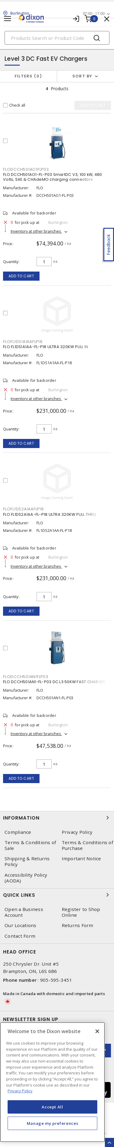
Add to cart (21, 276)
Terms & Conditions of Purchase (87, 845)
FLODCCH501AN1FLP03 (25, 676)
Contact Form (20, 936)
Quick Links (57, 895)
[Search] (57, 38)
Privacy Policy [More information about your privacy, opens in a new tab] (20, 1091)
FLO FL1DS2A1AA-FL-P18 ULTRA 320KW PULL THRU (49, 514)
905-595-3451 (56, 980)
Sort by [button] (82, 76)
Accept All (52, 1107)
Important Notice (81, 858)
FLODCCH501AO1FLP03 (26, 169)
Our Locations (20, 925)
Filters (28, 76)
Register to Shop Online (81, 912)
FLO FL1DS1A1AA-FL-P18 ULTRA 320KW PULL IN (45, 346)
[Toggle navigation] (7, 19)
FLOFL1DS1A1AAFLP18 (23, 341)
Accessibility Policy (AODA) (26, 878)
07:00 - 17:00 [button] (94, 13)
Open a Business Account (24, 912)
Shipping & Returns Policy (27, 861)
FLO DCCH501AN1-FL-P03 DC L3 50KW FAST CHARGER (54, 681)
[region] (52, 1082)
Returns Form (77, 925)
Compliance (18, 832)
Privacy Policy (77, 832)
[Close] (97, 1031)
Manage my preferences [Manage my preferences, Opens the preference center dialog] (52, 1123)
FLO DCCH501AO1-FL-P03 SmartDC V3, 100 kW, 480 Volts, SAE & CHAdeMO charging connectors (52, 177)
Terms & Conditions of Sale (30, 845)
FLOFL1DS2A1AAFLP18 (23, 509)
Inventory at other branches (36, 231)
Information (57, 817)
